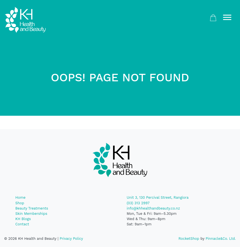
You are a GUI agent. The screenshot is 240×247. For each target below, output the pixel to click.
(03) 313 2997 (138, 203)
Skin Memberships (31, 213)
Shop (19, 203)
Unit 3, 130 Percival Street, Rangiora (157, 197)
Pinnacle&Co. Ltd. (220, 238)
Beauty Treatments (31, 208)
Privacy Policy (71, 238)
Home (20, 197)
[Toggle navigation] (227, 18)
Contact (22, 224)
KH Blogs (23, 219)
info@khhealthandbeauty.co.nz (153, 208)
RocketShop (188, 238)
